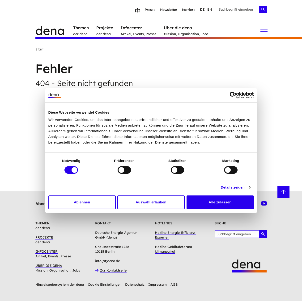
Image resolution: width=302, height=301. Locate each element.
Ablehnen (82, 202)
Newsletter (168, 10)
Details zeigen (233, 187)
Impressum (157, 284)
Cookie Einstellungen (104, 284)
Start (39, 49)
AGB (174, 284)
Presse (150, 10)
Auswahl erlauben (151, 202)
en (209, 9)
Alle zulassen (220, 202)
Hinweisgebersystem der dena (59, 284)
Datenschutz (135, 284)
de (202, 9)
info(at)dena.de (107, 261)
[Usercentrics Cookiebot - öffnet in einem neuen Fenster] (233, 95)
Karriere (188, 10)
